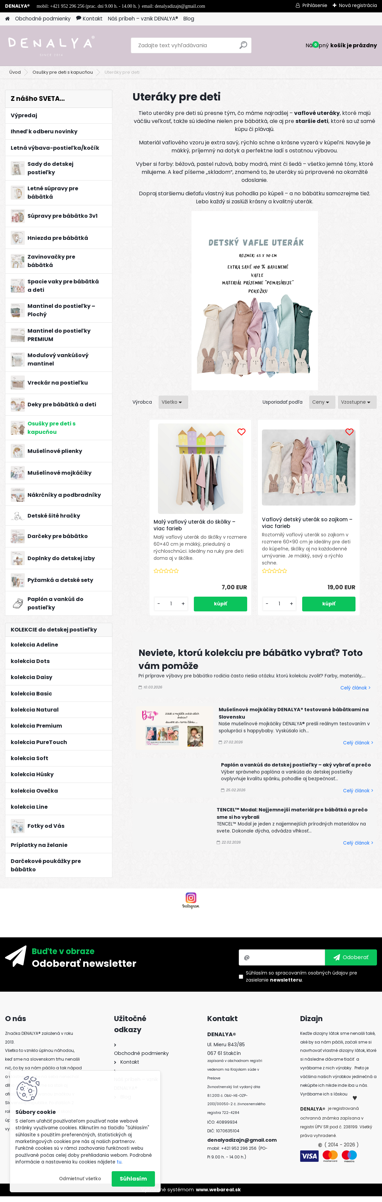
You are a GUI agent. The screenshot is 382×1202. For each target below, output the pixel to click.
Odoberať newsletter (84, 969)
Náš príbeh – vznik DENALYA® (143, 18)
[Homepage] (7, 18)
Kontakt (89, 18)
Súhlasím (133, 1179)
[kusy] (192, 610)
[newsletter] (351, 963)
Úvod (15, 72)
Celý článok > (355, 695)
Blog (188, 18)
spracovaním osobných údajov (311, 979)
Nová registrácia (358, 5)
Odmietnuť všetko (80, 1179)
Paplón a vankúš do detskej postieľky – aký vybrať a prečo (296, 772)
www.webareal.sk (218, 1195)
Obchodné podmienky (43, 18)
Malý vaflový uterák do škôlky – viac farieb (210, 523)
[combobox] (322, 402)
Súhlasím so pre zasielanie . (301, 982)
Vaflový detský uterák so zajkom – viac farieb (294, 523)
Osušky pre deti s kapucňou (63, 72)
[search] (243, 47)
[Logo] (51, 45)
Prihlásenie (315, 5)
